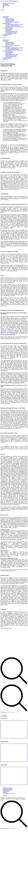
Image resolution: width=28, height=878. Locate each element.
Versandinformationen (7, 790)
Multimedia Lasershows (8, 787)
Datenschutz (23, 798)
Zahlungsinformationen (7, 789)
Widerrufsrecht (6, 791)
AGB (2, 800)
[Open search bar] (14, 683)
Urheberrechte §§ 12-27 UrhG (9, 793)
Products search (4, 712)
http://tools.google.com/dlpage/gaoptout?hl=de (15, 382)
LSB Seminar (5, 4)
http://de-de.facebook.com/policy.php (8, 334)
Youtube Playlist (6, 5)
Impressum (5, 792)
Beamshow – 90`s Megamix (8, 3)
